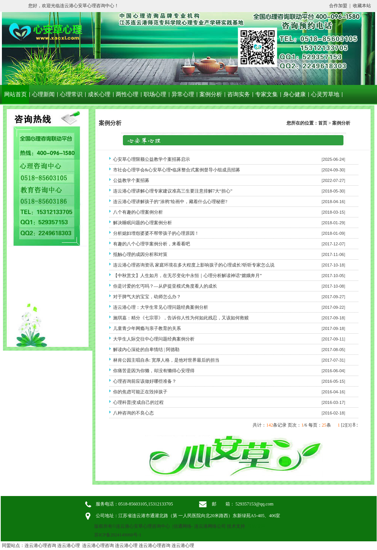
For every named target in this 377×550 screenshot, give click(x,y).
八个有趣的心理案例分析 (138, 212)
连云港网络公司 (210, 526)
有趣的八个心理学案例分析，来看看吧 (151, 243)
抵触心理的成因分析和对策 (140, 254)
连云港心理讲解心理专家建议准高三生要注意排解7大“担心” (173, 191)
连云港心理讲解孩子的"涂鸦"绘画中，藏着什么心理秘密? (170, 201)
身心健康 (294, 94)
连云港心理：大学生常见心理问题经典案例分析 (160, 307)
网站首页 (15, 94)
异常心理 (183, 94)
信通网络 (182, 526)
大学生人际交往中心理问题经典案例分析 (154, 339)
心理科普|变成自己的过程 (138, 402)
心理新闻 (43, 94)
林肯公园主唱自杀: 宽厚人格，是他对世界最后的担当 (166, 360)
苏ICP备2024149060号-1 (117, 535)
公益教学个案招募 (131, 180)
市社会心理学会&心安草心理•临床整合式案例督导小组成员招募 (177, 170)
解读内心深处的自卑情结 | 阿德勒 (146, 349)
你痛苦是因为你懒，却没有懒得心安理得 (154, 370)
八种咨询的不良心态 (133, 413)
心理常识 (71, 94)
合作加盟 (338, 5)
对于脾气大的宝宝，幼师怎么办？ (147, 296)
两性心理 (127, 94)
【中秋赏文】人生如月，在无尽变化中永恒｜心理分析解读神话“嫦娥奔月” (187, 275)
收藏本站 (362, 5)
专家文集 (266, 94)
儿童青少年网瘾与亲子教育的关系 (147, 328)
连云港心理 (68, 545)
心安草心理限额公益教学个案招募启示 (151, 159)
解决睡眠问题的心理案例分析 (142, 222)
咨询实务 (238, 94)
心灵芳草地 (325, 94)
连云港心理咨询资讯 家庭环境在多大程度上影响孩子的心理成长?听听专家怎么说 (193, 265)
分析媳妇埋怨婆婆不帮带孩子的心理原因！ (156, 233)
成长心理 (99, 94)
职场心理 (155, 94)
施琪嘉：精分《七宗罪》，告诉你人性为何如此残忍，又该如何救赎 (181, 317)
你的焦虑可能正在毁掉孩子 (140, 391)
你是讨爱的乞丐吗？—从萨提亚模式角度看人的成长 (165, 286)
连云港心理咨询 (40, 545)
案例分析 (210, 94)
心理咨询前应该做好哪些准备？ (144, 381)
